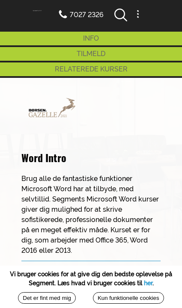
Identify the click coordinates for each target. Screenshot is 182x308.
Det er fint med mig (47, 298)
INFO (91, 38)
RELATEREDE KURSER (91, 69)
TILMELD (91, 54)
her (148, 283)
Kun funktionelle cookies (128, 298)
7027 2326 (87, 15)
